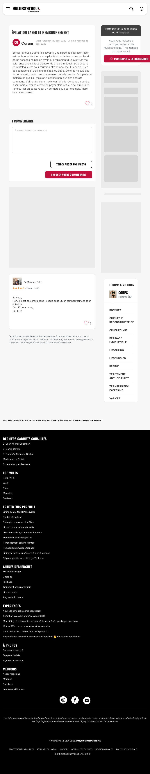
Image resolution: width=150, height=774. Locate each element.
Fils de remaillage (12, 571)
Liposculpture (10, 592)
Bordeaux (8, 498)
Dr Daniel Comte (11, 449)
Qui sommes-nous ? (13, 650)
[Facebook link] (75, 701)
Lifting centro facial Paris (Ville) (19, 511)
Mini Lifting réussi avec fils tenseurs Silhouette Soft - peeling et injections (40, 621)
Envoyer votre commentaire (68, 174)
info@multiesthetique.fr (88, 740)
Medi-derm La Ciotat (13, 459)
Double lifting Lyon (12, 517)
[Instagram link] (63, 701)
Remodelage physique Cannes (18, 547)
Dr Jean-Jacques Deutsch (16, 464)
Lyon (5, 482)
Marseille (7, 493)
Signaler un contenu (13, 660)
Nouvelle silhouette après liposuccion (22, 610)
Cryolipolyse (118, 330)
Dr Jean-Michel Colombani (17, 443)
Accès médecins (11, 673)
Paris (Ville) (9, 477)
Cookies (64, 749)
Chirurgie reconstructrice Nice (18, 522)
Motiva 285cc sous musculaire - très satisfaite (26, 626)
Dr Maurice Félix (33, 282)
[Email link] (86, 700)
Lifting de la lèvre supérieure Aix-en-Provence (26, 553)
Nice (5, 488)
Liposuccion (117, 358)
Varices (114, 398)
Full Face (7, 581)
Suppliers (7, 684)
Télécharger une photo (71, 164)
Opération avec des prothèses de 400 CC (24, 616)
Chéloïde (7, 576)
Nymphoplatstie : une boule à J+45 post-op (25, 631)
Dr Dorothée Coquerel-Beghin (18, 454)
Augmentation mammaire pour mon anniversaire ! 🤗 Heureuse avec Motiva (41, 636)
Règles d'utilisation (47, 749)
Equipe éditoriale (11, 655)
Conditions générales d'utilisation (73, 754)
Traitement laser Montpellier (17, 537)
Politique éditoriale (126, 749)
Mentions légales (104, 749)
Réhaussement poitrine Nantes (18, 542)
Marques (7, 679)
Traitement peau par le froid (17, 587)
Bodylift (115, 310)
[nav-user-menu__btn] (141, 9)
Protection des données (21, 749)
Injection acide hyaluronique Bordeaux (22, 532)
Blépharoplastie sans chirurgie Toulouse (23, 558)
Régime (114, 366)
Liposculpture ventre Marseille (18, 527)
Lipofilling (116, 350)
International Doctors (13, 689)
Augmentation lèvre (13, 597)
